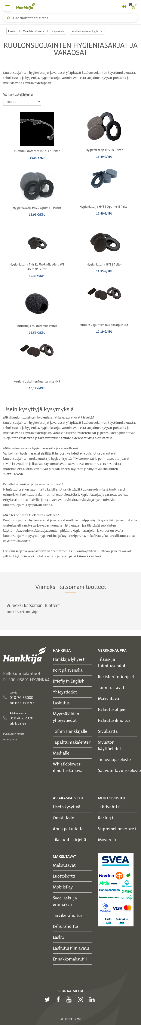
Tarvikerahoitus (68, 915)
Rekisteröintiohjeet (116, 676)
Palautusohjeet (112, 709)
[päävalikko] (7, 7)
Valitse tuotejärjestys (18, 94)
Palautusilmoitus (114, 720)
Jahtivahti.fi (109, 807)
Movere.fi (107, 839)
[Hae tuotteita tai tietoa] (70, 18)
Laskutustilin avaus (71, 948)
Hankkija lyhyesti (69, 659)
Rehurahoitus (66, 926)
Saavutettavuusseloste (119, 770)
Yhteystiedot (65, 692)
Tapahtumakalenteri (72, 742)
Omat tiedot (64, 818)
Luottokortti (64, 876)
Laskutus (61, 703)
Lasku (58, 937)
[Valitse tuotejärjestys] (22, 102)
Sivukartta (108, 731)
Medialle (61, 753)
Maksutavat (109, 698)
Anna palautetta (68, 828)
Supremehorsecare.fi (118, 828)
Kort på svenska (68, 670)
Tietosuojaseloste (114, 759)
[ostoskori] (133, 7)
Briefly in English (69, 681)
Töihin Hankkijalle (70, 731)
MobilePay (63, 887)
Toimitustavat (111, 687)
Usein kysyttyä (66, 807)
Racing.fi (106, 818)
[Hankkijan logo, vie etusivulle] (28, 6)
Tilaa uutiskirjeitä (69, 839)
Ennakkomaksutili (70, 959)
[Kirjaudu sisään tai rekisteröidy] (123, 7)
